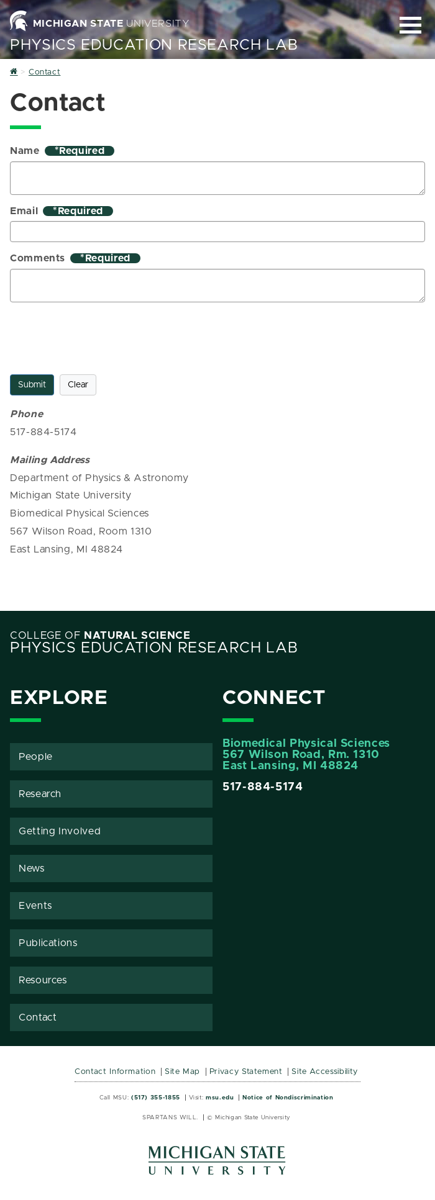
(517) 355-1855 (155, 1097)
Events (35, 906)
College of (100, 636)
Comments (75, 258)
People (36, 757)
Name (62, 151)
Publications (48, 943)
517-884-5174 (262, 787)
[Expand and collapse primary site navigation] (410, 25)
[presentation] (104, 336)
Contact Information (115, 1072)
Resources (43, 980)
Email (61, 211)
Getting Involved (60, 831)
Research (40, 794)
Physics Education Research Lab (154, 45)
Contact (38, 1017)
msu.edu (220, 1097)
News (32, 868)
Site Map (182, 1072)
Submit (32, 385)
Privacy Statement (246, 1072)
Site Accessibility (324, 1072)
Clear (78, 385)
